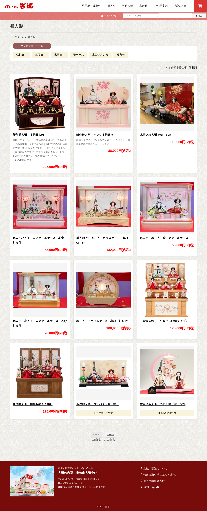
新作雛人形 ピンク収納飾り (94, 134)
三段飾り (40, 54)
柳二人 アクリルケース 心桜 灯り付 (101, 321)
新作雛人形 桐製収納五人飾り (33, 404)
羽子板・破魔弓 (91, 5)
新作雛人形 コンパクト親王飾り (97, 404)
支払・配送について (155, 468)
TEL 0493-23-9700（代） (71, 483)
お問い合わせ (151, 487)
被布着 (121, 54)
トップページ (16, 37)
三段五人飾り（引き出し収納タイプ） (164, 321)
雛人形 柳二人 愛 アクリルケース (165, 238)
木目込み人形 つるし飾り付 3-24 (162, 404)
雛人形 (111, 5)
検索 (198, 16)
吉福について (182, 5)
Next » (110, 434)
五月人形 (127, 5)
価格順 (183, 67)
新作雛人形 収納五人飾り (30, 134)
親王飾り (59, 54)
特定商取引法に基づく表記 (159, 474)
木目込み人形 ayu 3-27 (155, 134)
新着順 (193, 67)
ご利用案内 (161, 5)
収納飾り (21, 54)
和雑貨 (144, 5)
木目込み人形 (100, 54)
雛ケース (78, 54)
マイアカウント (110, 16)
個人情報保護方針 (154, 481)
